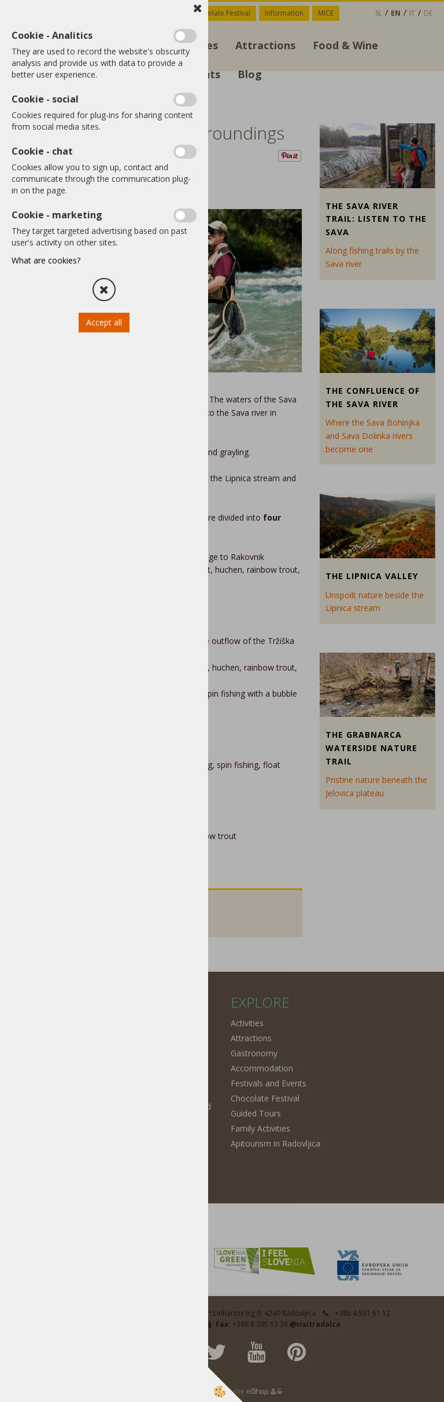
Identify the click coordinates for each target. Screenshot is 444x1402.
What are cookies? (46, 260)
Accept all (104, 322)
